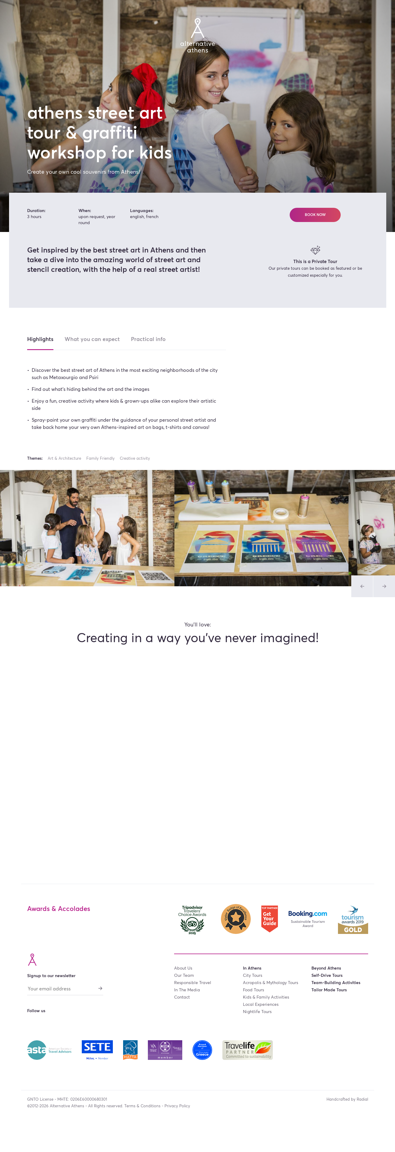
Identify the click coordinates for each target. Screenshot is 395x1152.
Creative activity (135, 459)
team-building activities (335, 983)
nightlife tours (257, 1012)
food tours (253, 990)
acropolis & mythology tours (270, 983)
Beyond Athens (326, 968)
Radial (362, 1100)
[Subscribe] (100, 988)
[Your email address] (65, 990)
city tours (252, 975)
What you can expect (92, 339)
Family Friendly (100, 459)
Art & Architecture (64, 459)
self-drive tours (326, 975)
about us (183, 968)
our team (184, 975)
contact (182, 997)
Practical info (148, 339)
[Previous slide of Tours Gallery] (362, 586)
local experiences (261, 1004)
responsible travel (192, 983)
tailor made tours (329, 990)
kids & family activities (266, 997)
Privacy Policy (177, 1106)
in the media (187, 990)
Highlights (40, 339)
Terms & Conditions (142, 1106)
